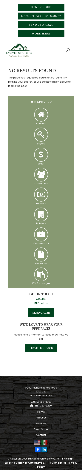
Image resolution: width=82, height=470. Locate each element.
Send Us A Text (41, 24)
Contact (41, 435)
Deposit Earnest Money (41, 16)
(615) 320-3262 (41, 402)
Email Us (41, 303)
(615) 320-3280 (41, 405)
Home (41, 412)
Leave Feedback (41, 348)
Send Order (41, 7)
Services (41, 423)
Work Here (41, 33)
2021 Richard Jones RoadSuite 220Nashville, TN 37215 (41, 391)
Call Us (41, 299)
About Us (41, 417)
